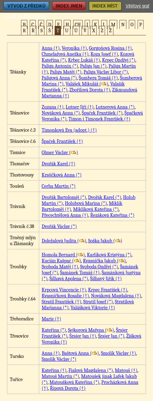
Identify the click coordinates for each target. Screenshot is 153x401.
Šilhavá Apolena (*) (68, 279)
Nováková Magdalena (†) (116, 296)
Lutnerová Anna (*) (115, 107)
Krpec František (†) (107, 290)
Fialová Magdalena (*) (90, 370)
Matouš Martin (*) (60, 376)
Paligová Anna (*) (59, 78)
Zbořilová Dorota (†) (89, 90)
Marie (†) (51, 319)
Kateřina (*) (54, 330)
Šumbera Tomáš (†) (98, 78)
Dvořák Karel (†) (58, 164)
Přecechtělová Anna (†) (65, 215)
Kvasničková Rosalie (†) (65, 296)
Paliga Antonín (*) (60, 66)
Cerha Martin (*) (59, 186)
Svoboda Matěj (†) (60, 267)
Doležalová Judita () (64, 241)
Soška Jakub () (105, 241)
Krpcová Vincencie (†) (64, 290)
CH (78, 25)
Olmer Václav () (60, 152)
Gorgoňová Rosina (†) (110, 48)
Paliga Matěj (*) (66, 72)
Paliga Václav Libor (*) (105, 72)
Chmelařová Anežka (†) (65, 54)
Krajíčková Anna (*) (62, 175)
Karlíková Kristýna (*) (109, 255)
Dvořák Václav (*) (59, 226)
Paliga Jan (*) (93, 66)
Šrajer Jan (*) (111, 336)
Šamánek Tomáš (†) (79, 273)
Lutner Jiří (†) (79, 107)
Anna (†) (51, 48)
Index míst (105, 6)
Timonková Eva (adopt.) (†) (69, 130)
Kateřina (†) (54, 370)
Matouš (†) (126, 370)
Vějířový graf (137, 6)
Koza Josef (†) (104, 54)
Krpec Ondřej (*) (118, 60)
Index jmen (68, 6)
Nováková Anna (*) (61, 113)
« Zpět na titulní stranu (25, 16)
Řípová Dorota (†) (68, 388)
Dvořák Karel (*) (104, 197)
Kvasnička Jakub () (104, 261)
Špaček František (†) (62, 141)
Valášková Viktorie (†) (93, 308)
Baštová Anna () (80, 353)
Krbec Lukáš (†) (84, 60)
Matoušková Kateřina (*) (74, 382)
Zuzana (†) (53, 107)
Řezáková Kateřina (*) (112, 215)
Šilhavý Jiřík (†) (105, 279)
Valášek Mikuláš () (86, 84)
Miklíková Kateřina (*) (96, 209)
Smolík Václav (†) (118, 353)
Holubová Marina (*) (86, 203)
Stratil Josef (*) (98, 302)
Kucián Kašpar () (61, 261)
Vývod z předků (26, 6)
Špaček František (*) (102, 113)
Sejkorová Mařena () (91, 330)
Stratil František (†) (61, 302)
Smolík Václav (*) (59, 359)
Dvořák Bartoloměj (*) (64, 197)
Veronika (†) (74, 48)
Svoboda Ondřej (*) (99, 267)
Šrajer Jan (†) (82, 336)
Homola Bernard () (63, 255)
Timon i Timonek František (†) (100, 119)
